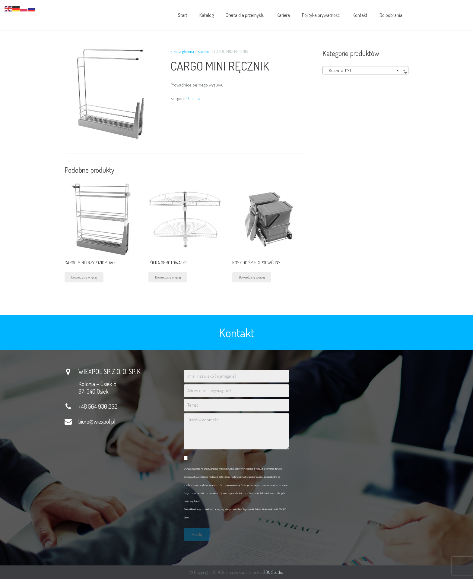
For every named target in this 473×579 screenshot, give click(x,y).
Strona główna (182, 51)
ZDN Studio (273, 572)
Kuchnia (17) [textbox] (363, 70)
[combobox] (365, 70)
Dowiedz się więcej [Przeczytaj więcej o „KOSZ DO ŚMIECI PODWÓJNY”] (252, 277)
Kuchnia (204, 51)
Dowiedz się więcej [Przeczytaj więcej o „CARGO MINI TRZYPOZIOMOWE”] (84, 277)
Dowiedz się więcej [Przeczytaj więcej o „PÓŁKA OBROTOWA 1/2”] (168, 277)
